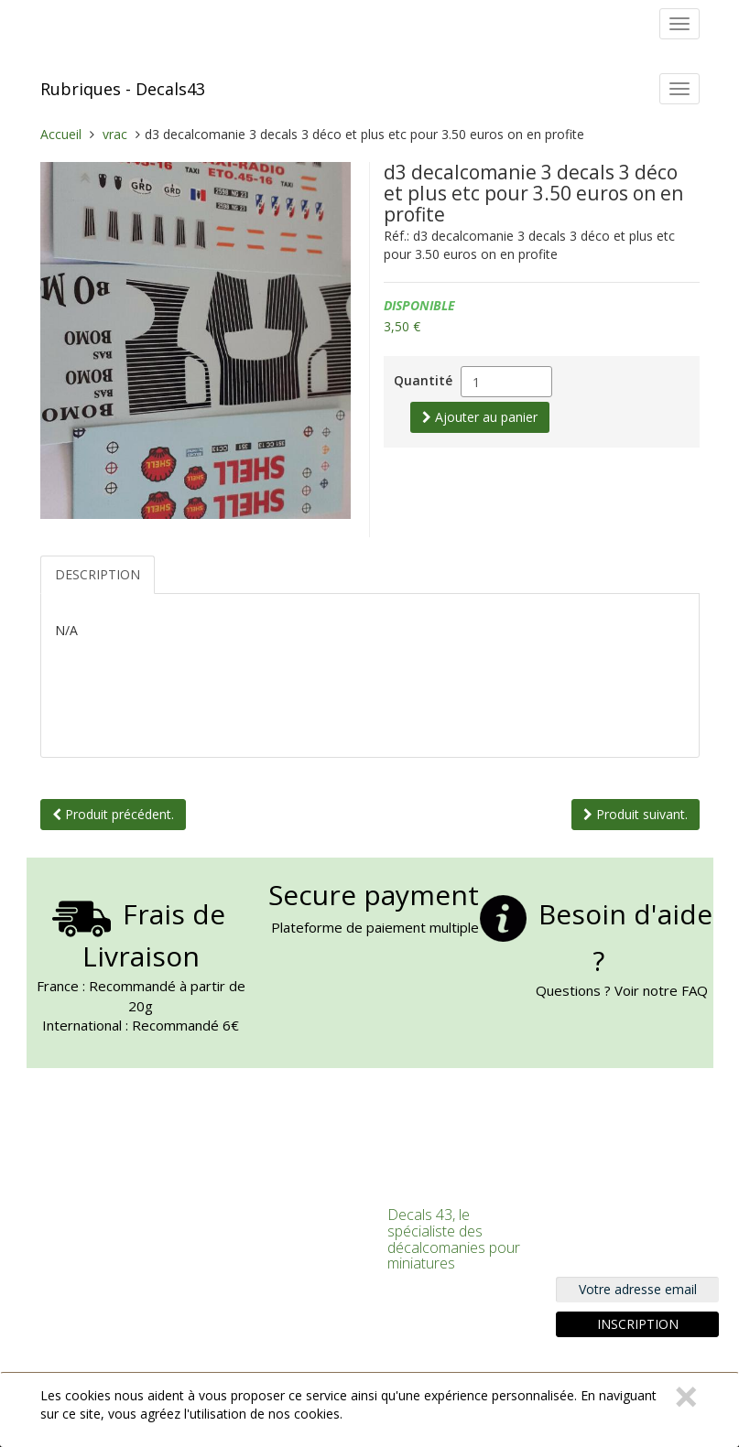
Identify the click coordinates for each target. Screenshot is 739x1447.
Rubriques (80, 89)
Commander (246, 1279)
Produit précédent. (113, 814)
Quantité (423, 380)
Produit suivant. (635, 814)
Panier (230, 1256)
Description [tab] (97, 574)
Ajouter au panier (480, 417)
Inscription (638, 1324)
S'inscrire (238, 1234)
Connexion (242, 1212)
